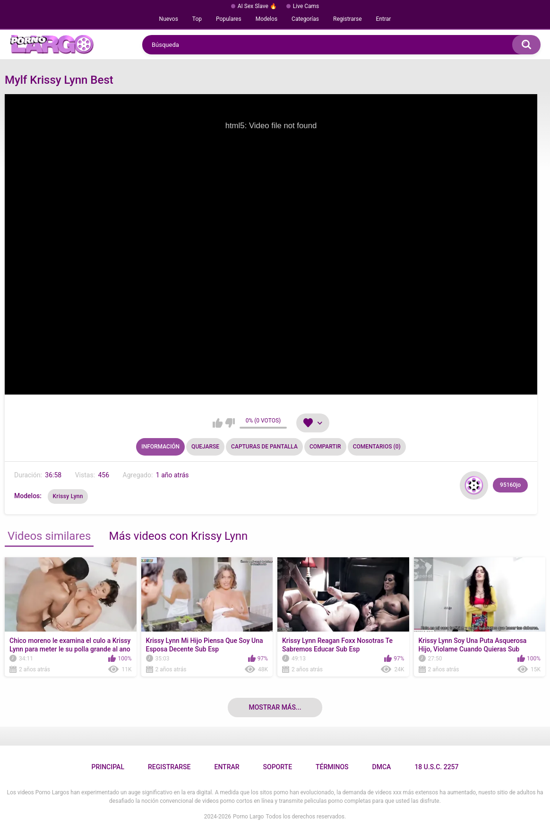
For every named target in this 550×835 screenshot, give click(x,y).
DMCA (381, 767)
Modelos (266, 19)
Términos (332, 767)
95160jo (510, 485)
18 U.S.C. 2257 (436, 767)
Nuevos (168, 19)
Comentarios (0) (377, 446)
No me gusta (230, 423)
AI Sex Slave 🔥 (257, 6)
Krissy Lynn (67, 496)
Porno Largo (248, 816)
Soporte (277, 767)
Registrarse (347, 19)
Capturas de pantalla (264, 446)
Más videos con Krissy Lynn (178, 536)
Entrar (383, 19)
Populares (228, 19)
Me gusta (218, 423)
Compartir (325, 446)
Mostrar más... (275, 707)
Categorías (305, 19)
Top (197, 19)
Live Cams (306, 6)
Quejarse (205, 446)
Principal (107, 767)
